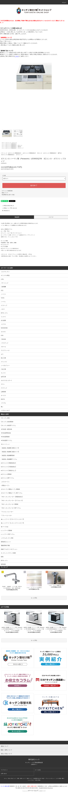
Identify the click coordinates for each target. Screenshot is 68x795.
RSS (36, 780)
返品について (5, 192)
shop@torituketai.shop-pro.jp (46, 788)
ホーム (3, 142)
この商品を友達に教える (7, 205)
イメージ (51, 217)
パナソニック (8, 142)
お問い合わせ (4, 773)
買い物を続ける (5, 210)
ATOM (39, 780)
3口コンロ (20, 145)
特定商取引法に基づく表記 (8, 194)
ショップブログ (31, 780)
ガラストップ (20, 148)
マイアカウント (4, 769)
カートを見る (38, 769)
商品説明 (17, 217)
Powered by (34, 791)
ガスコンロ (14, 142)
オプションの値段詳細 (7, 190)
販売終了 (33, 185)
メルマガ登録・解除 (60, 778)
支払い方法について (12, 778)
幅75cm (19, 146)
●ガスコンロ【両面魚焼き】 (11, 145)
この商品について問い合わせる (8, 208)
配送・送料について (21, 778)
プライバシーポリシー (50, 778)
